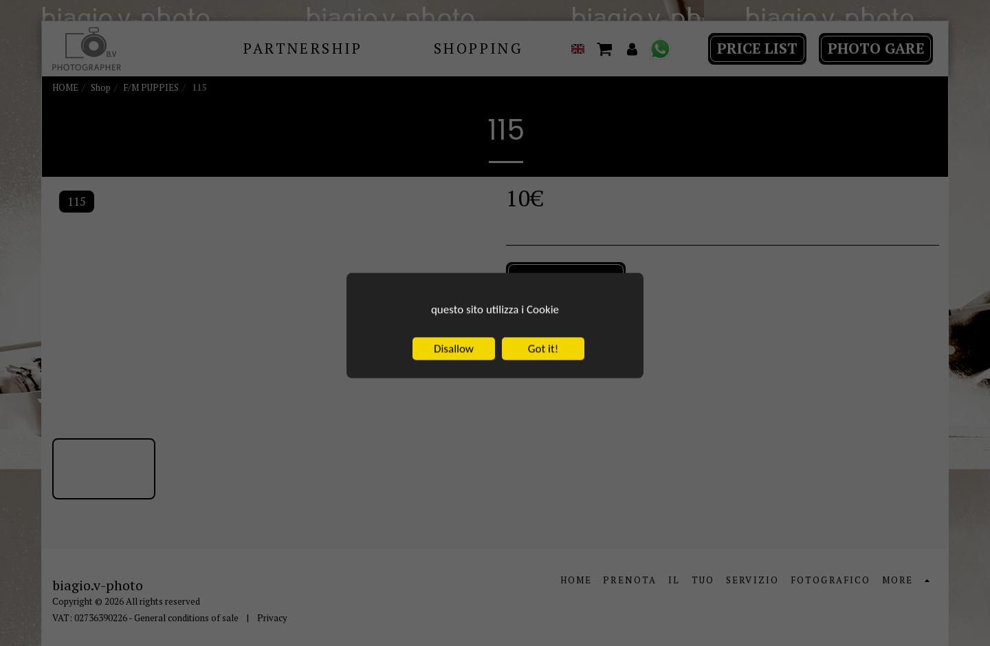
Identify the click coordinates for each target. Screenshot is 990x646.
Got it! (543, 393)
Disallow (454, 393)
